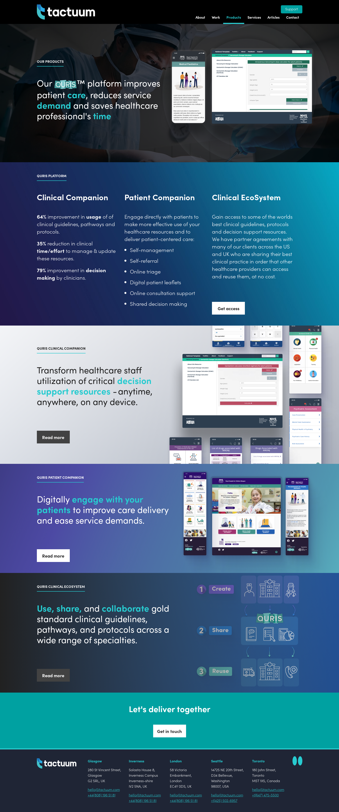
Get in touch (169, 731)
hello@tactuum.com (104, 789)
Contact (292, 17)
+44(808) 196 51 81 (101, 794)
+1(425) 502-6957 (224, 800)
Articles (273, 17)
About (200, 17)
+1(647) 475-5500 (265, 794)
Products (233, 17)
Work (216, 17)
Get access (228, 308)
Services (254, 17)
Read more (53, 437)
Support (291, 8)
